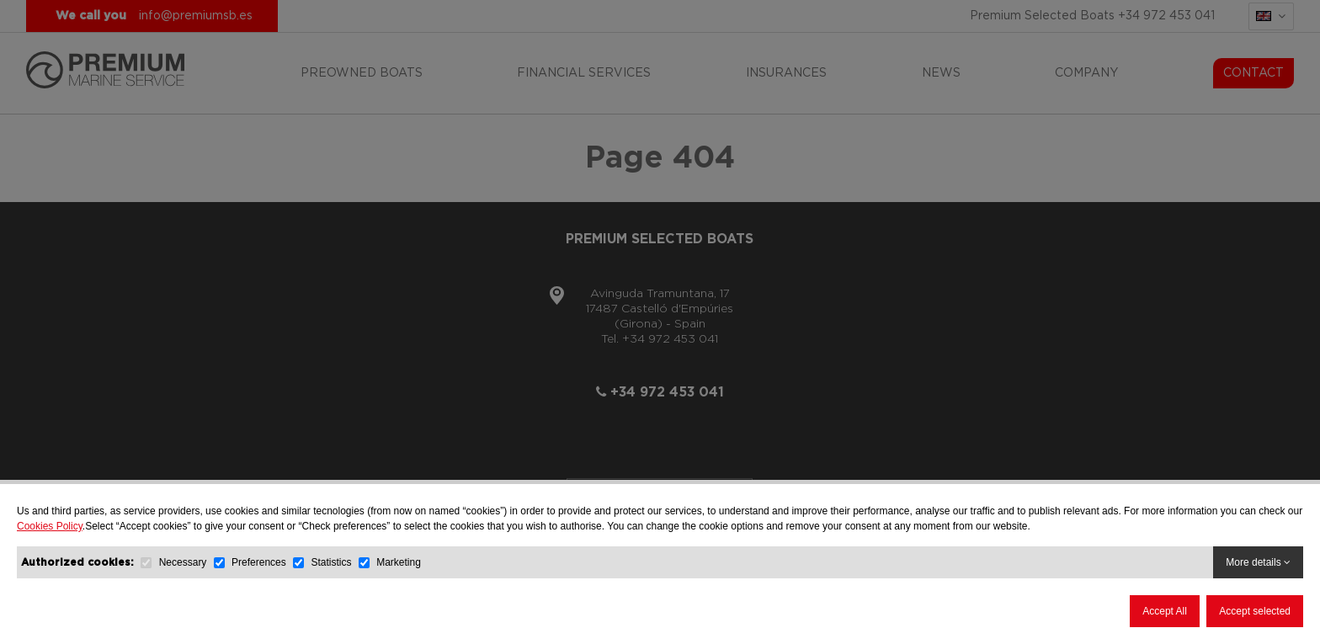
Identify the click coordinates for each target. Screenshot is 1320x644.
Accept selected (1255, 611)
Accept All (1164, 611)
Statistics (331, 562)
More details (1258, 562)
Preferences (259, 562)
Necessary (183, 562)
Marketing (398, 562)
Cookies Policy (49, 526)
